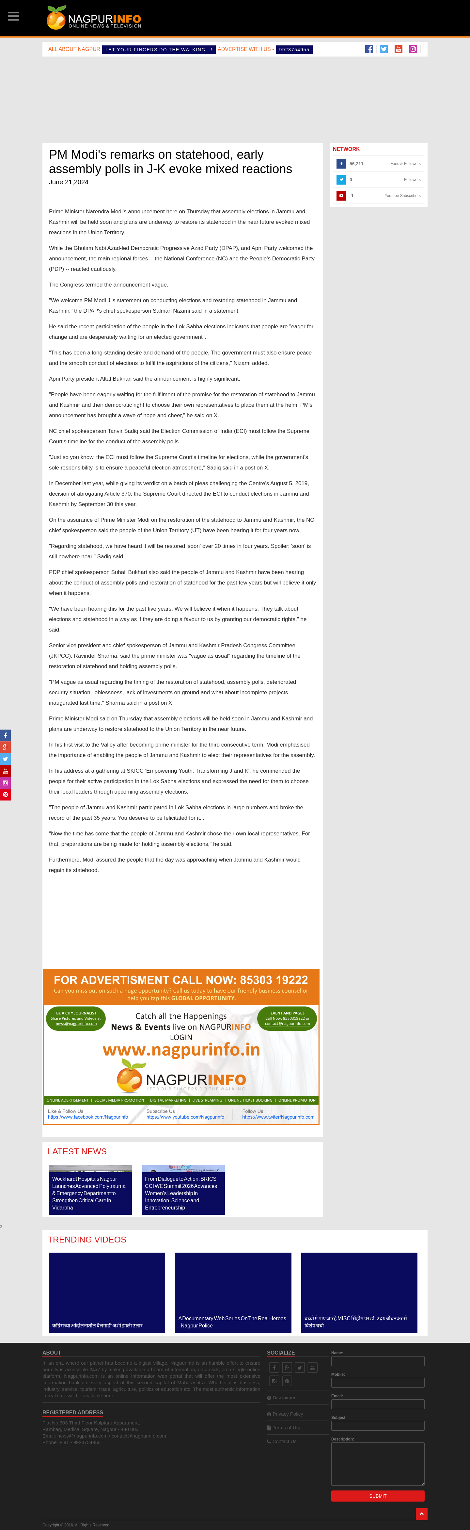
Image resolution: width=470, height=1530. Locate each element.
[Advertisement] (284, 18)
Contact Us (281, 1441)
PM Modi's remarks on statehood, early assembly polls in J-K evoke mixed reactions (170, 162)
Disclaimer (281, 1397)
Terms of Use (284, 1427)
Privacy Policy (285, 1414)
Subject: (339, 1417)
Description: (342, 1439)
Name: (337, 1353)
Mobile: (338, 1374)
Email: (337, 1396)
